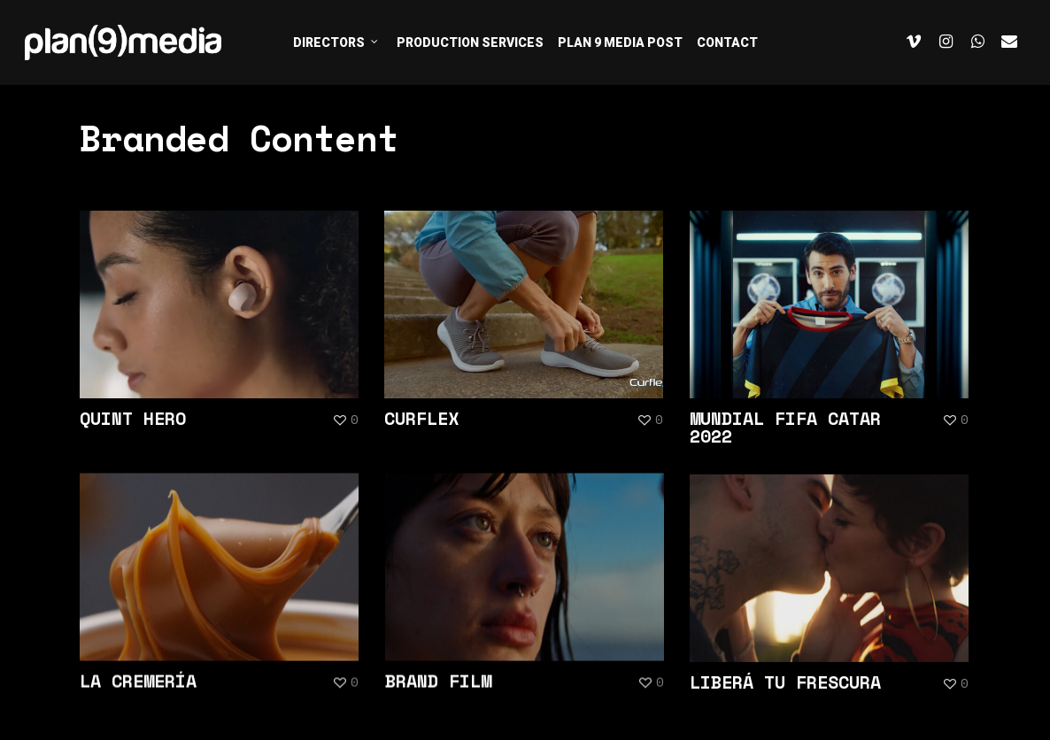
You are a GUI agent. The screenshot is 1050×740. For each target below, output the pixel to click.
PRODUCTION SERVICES (470, 42)
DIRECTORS (336, 42)
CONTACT (727, 42)
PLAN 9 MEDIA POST (620, 42)
